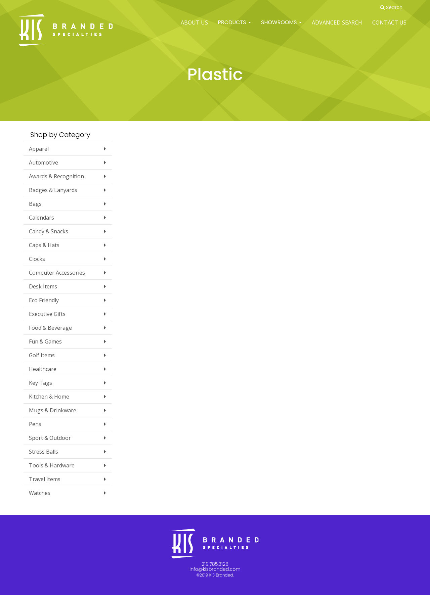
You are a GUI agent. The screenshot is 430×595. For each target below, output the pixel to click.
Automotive (43, 162)
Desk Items (43, 286)
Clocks (37, 259)
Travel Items (44, 479)
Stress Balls (43, 451)
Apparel (39, 148)
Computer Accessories (57, 272)
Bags (35, 204)
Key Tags (40, 382)
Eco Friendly (44, 300)
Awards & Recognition (56, 176)
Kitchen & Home (49, 396)
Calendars (41, 217)
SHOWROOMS (281, 27)
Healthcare (42, 369)
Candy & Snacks (48, 231)
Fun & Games (45, 341)
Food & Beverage (50, 327)
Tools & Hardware (52, 465)
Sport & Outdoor (50, 438)
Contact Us (389, 27)
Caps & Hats (44, 245)
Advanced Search (337, 27)
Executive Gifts (47, 314)
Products (234, 27)
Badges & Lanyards (53, 190)
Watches (39, 493)
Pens (35, 424)
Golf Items (42, 355)
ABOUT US (194, 27)
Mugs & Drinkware (52, 410)
